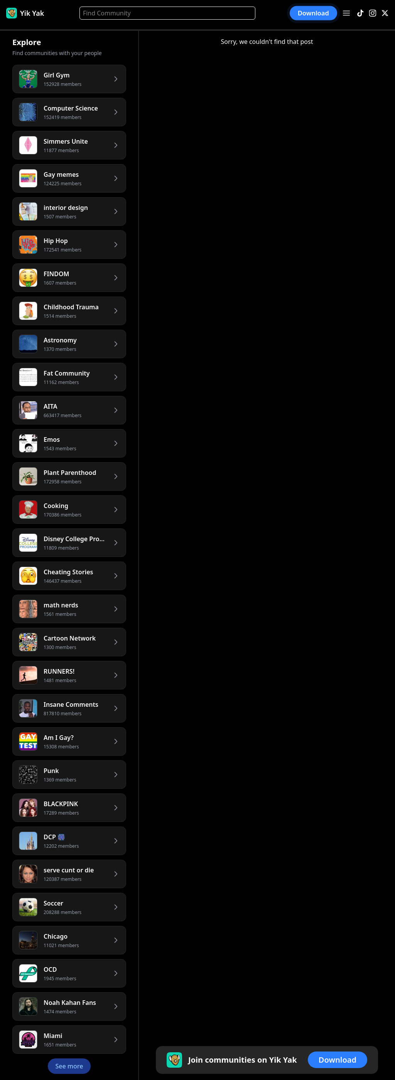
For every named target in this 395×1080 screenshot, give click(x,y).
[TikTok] (360, 13)
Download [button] (313, 13)
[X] (385, 13)
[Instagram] (372, 13)
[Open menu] (346, 13)
